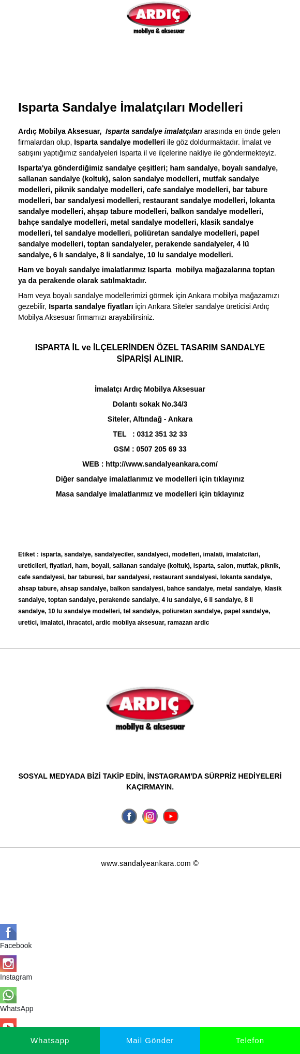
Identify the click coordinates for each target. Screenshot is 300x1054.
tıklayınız (229, 494)
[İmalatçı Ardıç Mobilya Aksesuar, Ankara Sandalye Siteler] (159, 18)
